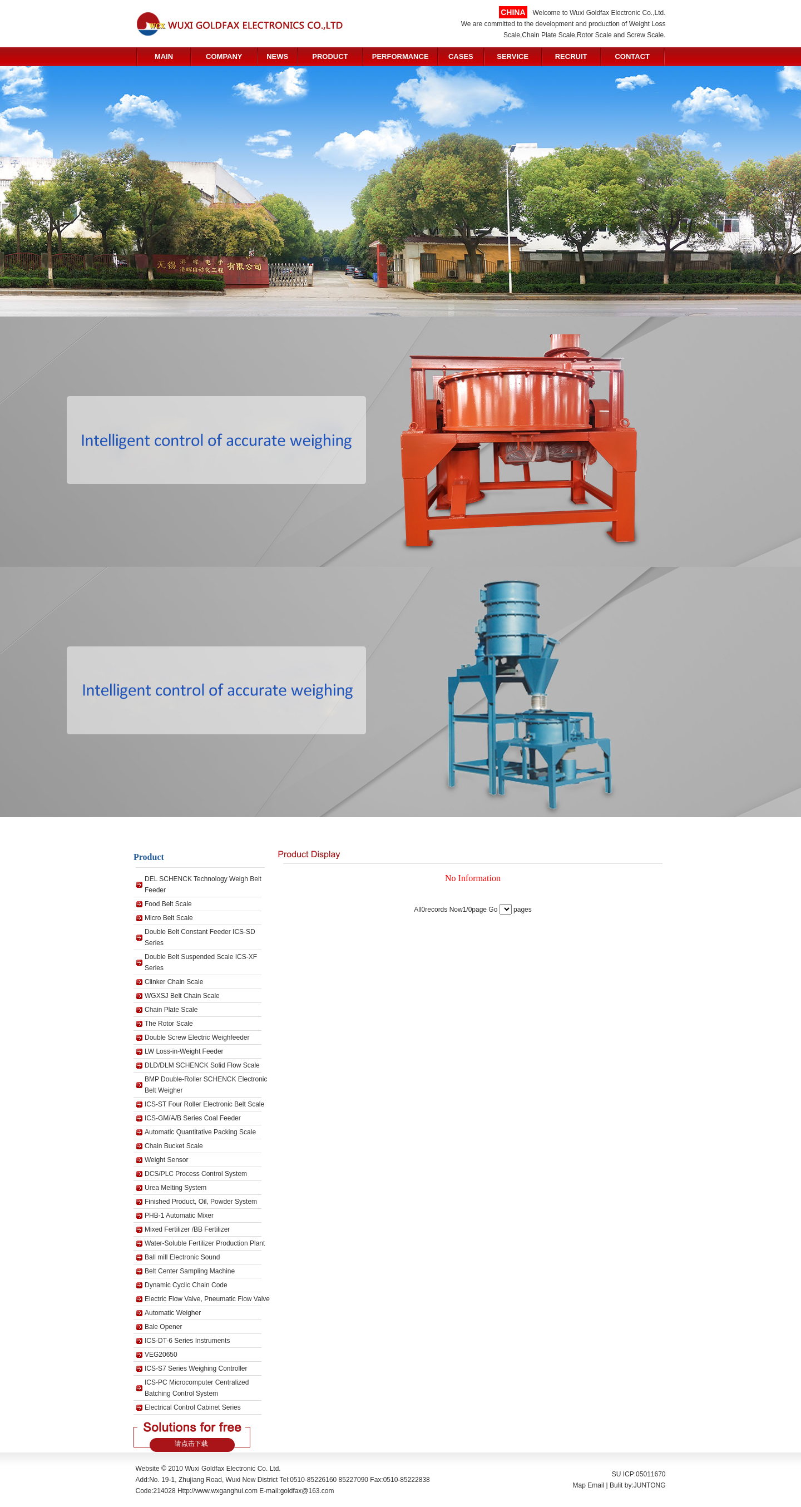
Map (579, 1485)
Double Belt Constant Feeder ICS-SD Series (200, 937)
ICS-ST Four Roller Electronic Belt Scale (204, 1104)
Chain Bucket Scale (174, 1146)
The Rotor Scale (169, 1023)
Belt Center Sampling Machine (190, 1271)
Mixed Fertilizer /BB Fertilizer (187, 1229)
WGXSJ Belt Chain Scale (182, 996)
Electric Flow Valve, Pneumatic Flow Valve (207, 1299)
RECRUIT (571, 56)
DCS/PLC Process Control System (196, 1174)
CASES (460, 56)
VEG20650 (161, 1354)
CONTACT (632, 56)
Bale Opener (163, 1327)
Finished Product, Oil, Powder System (201, 1201)
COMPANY (224, 56)
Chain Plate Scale (171, 1010)
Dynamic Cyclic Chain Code (186, 1285)
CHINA (513, 12)
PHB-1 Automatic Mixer (179, 1215)
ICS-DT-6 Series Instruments (187, 1341)
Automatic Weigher (173, 1313)
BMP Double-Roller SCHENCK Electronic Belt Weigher (206, 1084)
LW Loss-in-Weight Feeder (184, 1051)
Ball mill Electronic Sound (182, 1257)
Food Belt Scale (168, 904)
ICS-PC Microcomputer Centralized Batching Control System (197, 1387)
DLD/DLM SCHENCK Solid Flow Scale (202, 1065)
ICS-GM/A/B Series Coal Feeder (193, 1118)
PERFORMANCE (400, 56)
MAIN (164, 56)
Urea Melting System (175, 1188)
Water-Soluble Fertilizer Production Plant (205, 1243)
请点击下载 (191, 1443)
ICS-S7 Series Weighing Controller (196, 1368)
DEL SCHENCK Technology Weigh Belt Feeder (203, 884)
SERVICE (512, 56)
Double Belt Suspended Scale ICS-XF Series (201, 962)
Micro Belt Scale (169, 918)
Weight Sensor (167, 1160)
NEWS (277, 56)
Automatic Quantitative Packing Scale (200, 1132)
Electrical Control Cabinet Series (193, 1407)
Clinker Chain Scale (174, 982)
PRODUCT (330, 56)
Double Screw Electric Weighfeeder (197, 1037)
